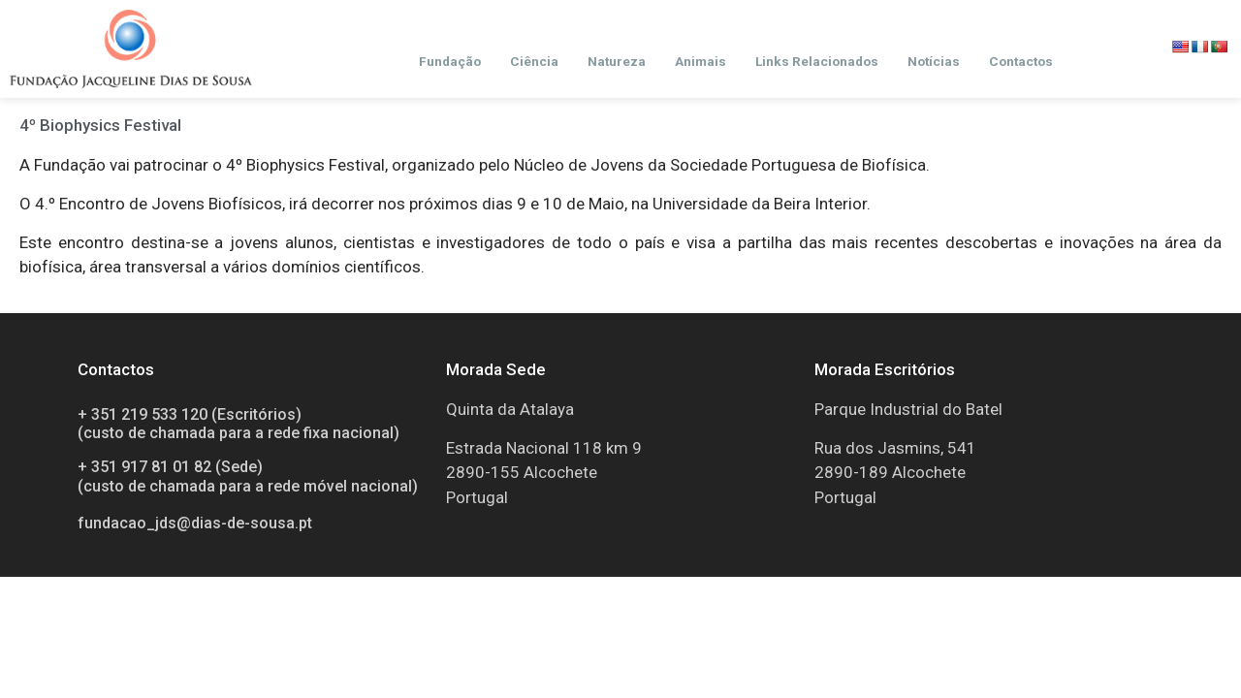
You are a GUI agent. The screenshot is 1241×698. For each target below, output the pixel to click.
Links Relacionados (816, 61)
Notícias (933, 61)
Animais (700, 61)
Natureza (617, 61)
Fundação (450, 61)
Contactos (1021, 61)
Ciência (534, 61)
